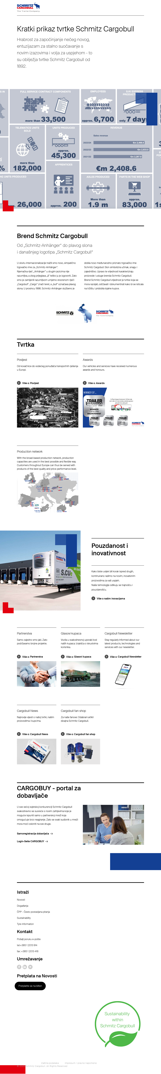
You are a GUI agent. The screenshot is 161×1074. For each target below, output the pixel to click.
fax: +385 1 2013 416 (27, 951)
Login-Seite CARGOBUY (30, 841)
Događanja (22, 906)
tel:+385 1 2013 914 (27, 945)
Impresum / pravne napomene (81, 1063)
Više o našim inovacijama (111, 598)
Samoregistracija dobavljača (33, 833)
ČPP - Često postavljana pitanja (33, 912)
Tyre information (25, 924)
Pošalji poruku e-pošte (29, 939)
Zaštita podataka (50, 1063)
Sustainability (24, 918)
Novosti (21, 899)
